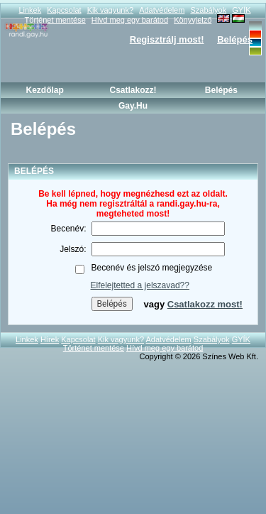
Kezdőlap (44, 90)
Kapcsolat (64, 10)
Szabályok (208, 10)
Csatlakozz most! (205, 304)
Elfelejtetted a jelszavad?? (140, 285)
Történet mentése (93, 348)
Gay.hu (133, 106)
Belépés (235, 39)
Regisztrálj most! (167, 39)
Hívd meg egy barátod (164, 348)
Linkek (29, 10)
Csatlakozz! (132, 90)
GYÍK (241, 10)
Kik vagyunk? (110, 10)
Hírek (49, 339)
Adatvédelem (161, 10)
